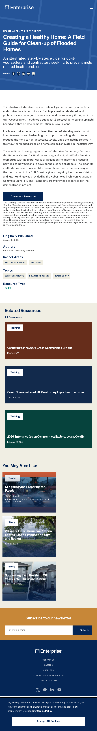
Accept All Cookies (48, 721)
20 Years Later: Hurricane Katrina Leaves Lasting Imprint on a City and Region (28, 534)
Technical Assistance (16, 499)
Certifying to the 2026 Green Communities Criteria (40, 347)
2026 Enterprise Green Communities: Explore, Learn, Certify (45, 436)
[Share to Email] (28, 74)
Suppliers (48, 670)
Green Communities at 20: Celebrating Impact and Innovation (46, 392)
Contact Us (48, 660)
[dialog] (48, 714)
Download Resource (23, 196)
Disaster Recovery (39, 276)
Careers (48, 665)
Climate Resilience (14, 276)
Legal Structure (48, 680)
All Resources (13, 317)
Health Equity (61, 276)
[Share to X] (18, 74)
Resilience (36, 262)
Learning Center (14, 31)
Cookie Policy (44, 711)
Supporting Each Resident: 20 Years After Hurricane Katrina (26, 577)
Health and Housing (15, 262)
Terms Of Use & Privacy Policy (48, 675)
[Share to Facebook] (13, 74)
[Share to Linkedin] (23, 74)
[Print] (33, 74)
